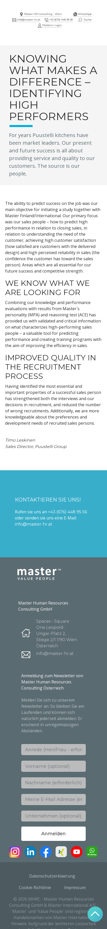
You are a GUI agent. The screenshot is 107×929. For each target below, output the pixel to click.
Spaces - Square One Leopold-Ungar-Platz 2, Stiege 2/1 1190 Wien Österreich (56, 633)
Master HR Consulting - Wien (41, 14)
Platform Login (50, 25)
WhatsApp (82, 14)
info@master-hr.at (26, 19)
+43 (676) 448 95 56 (59, 19)
